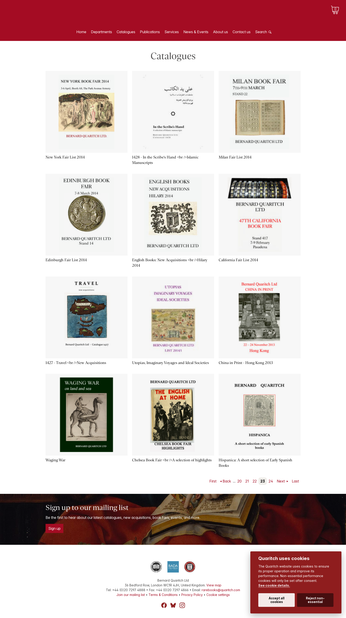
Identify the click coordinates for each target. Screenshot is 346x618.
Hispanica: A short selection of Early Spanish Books (255, 463)
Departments (101, 32)
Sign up (54, 528)
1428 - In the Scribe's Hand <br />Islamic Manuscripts (165, 160)
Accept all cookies (276, 600)
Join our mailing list (130, 595)
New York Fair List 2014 (65, 157)
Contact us (242, 32)
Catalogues (126, 32)
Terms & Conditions (163, 595)
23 (262, 481)
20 (239, 481)
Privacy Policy (192, 595)
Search (261, 32)
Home (81, 32)
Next (281, 481)
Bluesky (173, 605)
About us (220, 32)
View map (213, 585)
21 (247, 481)
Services (171, 32)
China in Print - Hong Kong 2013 (246, 363)
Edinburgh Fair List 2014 (66, 260)
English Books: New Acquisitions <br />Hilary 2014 (170, 263)
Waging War (55, 460)
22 (255, 481)
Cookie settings (218, 595)
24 (271, 481)
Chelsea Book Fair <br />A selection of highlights (172, 460)
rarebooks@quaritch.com (221, 590)
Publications (150, 32)
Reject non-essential (315, 600)
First (212, 481)
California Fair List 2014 (238, 260)
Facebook (164, 605)
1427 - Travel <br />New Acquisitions (76, 363)
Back (227, 481)
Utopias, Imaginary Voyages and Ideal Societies (170, 363)
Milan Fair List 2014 (235, 157)
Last (295, 481)
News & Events (195, 32)
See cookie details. (274, 585)
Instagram (182, 605)
